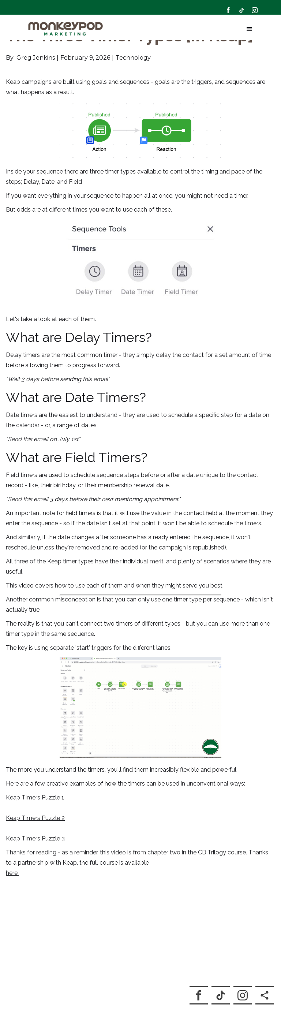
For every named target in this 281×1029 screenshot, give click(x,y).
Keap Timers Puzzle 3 (35, 832)
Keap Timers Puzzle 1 (35, 791)
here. (12, 867)
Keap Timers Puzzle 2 (35, 812)
